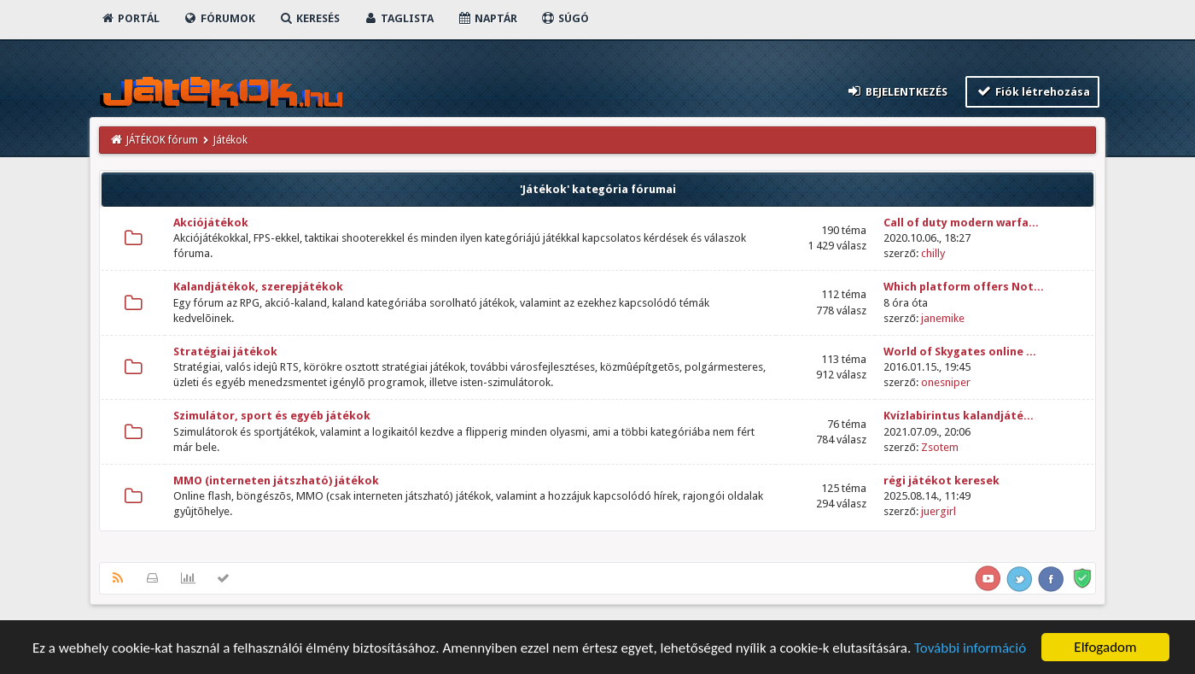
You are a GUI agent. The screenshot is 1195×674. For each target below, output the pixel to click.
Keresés (309, 18)
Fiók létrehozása (1032, 91)
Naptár (487, 18)
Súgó (564, 18)
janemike (943, 318)
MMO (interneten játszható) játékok (276, 480)
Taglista (398, 18)
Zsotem (940, 447)
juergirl (938, 511)
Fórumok (219, 18)
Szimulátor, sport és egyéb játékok (271, 415)
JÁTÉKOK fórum (162, 140)
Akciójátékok (210, 222)
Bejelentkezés (897, 91)
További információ (970, 650)
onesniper (946, 382)
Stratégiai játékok (225, 351)
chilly (933, 253)
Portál (130, 18)
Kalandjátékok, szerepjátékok (258, 286)
